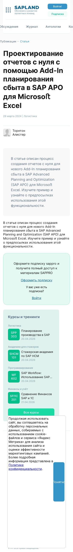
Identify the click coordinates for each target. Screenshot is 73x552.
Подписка (57, 13)
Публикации (8, 41)
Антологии (53, 26)
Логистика (30, 116)
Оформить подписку (36, 280)
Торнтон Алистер (19, 132)
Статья (24, 41)
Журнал (32, 26)
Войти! (57, 6)
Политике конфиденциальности (25, 467)
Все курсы (31, 412)
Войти (36, 298)
